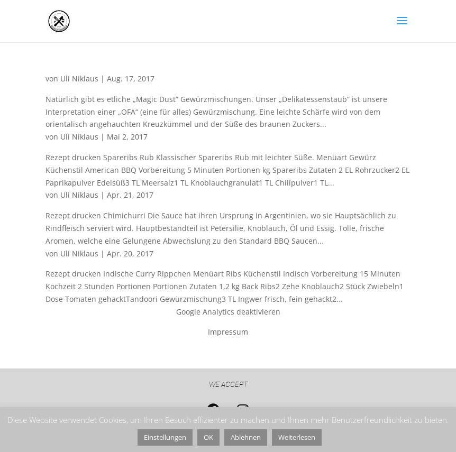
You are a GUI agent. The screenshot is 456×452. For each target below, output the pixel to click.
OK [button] (208, 437)
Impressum (228, 332)
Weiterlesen (296, 437)
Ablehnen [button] (246, 437)
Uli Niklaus (79, 78)
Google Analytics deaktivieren (228, 312)
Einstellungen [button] (165, 437)
